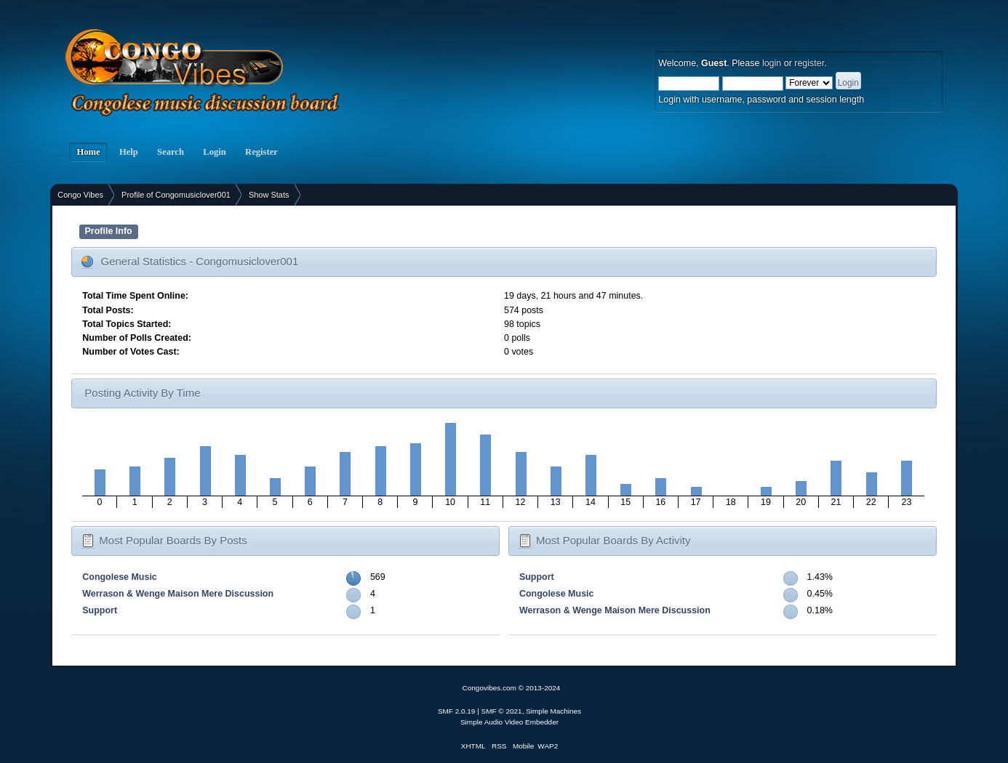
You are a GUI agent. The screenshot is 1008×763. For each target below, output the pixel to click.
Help (128, 152)
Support (99, 610)
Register (261, 152)
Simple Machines (553, 711)
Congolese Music (119, 577)
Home (88, 152)
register (809, 63)
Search (170, 152)
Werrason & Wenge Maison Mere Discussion (177, 594)
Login (214, 152)
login (771, 63)
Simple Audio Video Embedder (509, 722)
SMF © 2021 (501, 711)
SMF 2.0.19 (457, 711)
